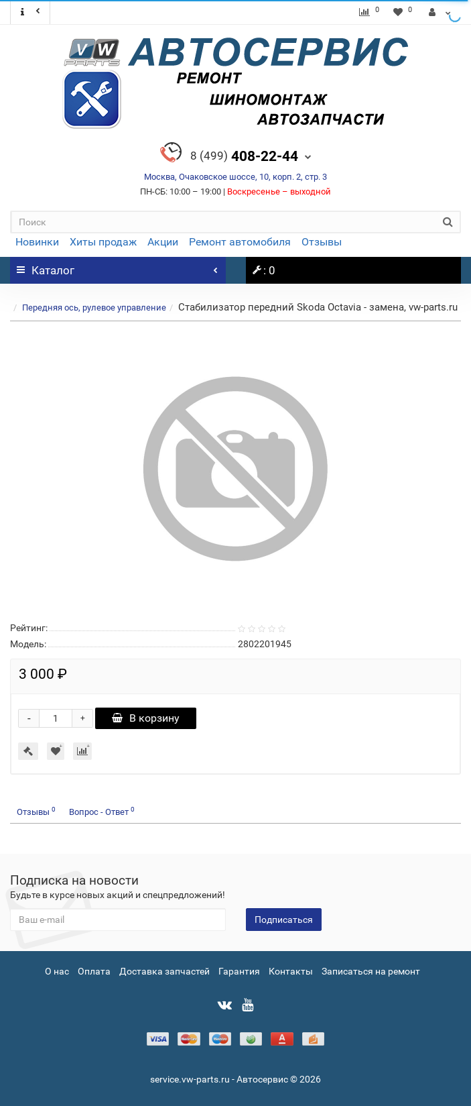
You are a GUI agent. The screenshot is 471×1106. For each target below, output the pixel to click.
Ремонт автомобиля (240, 241)
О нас (57, 971)
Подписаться (284, 919)
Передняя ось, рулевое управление (94, 307)
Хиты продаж (103, 241)
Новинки (37, 241)
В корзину (146, 718)
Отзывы (321, 241)
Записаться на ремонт (371, 971)
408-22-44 (244, 156)
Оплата (94, 971)
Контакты (291, 971)
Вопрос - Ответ (102, 811)
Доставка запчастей (164, 971)
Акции (162, 241)
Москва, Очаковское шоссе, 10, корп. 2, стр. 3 (235, 177)
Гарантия (239, 971)
